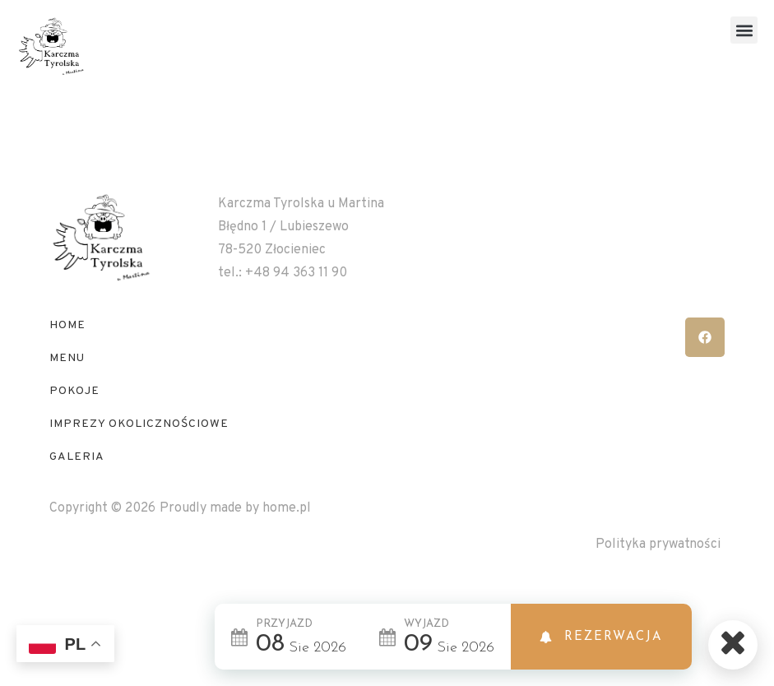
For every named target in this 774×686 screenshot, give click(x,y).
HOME (67, 358)
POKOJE (74, 424)
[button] (744, 30)
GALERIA (76, 490)
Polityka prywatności (658, 577)
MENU (67, 391)
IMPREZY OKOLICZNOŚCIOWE (139, 457)
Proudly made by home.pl (235, 541)
